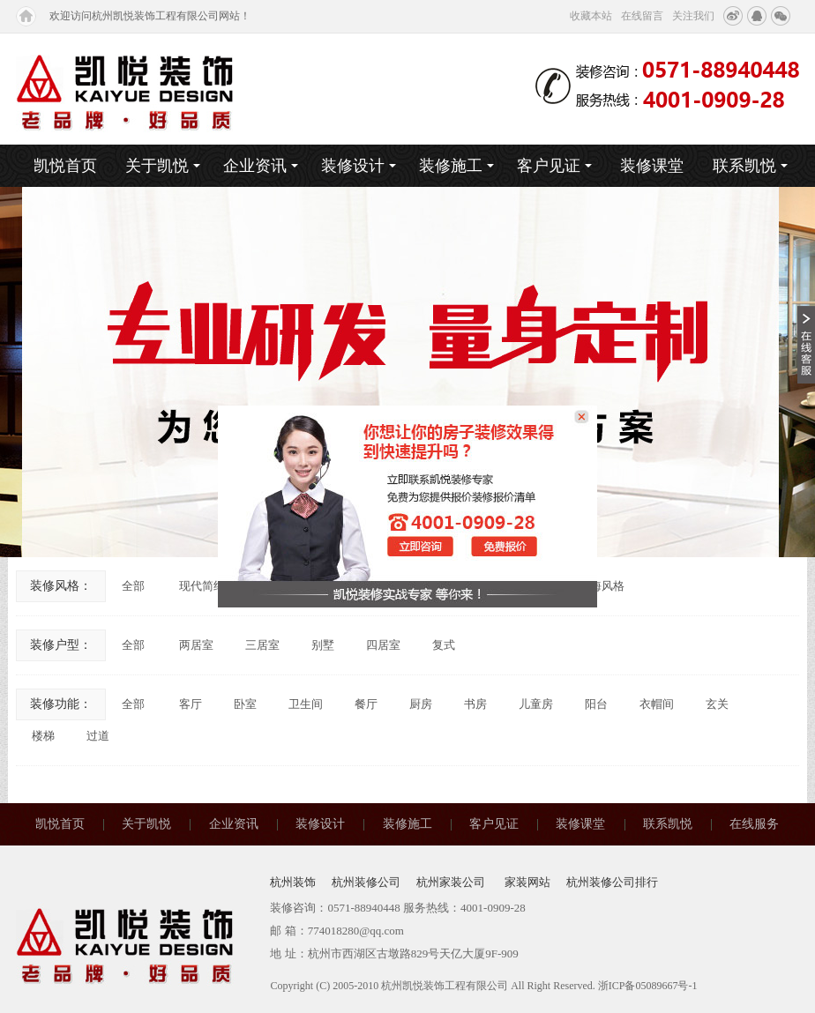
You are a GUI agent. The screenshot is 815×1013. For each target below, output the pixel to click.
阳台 (596, 704)
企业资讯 (260, 166)
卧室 (245, 704)
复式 (443, 645)
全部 (133, 585)
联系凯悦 (750, 166)
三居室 (262, 645)
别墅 (322, 645)
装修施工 (456, 166)
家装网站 (527, 882)
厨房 (420, 704)
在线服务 (754, 824)
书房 (475, 704)
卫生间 (305, 704)
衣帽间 (656, 704)
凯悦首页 (65, 166)
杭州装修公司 (366, 882)
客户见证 (554, 166)
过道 (97, 735)
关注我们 (693, 16)
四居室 (383, 645)
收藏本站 (591, 16)
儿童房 (536, 704)
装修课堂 (652, 166)
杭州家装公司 (452, 882)
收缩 (806, 344)
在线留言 (642, 16)
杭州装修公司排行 (612, 882)
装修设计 (358, 166)
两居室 (196, 645)
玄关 (717, 704)
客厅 (190, 704)
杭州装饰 (293, 882)
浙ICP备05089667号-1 (648, 985)
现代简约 (202, 585)
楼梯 (43, 735)
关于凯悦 (162, 166)
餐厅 (366, 704)
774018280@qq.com (356, 930)
